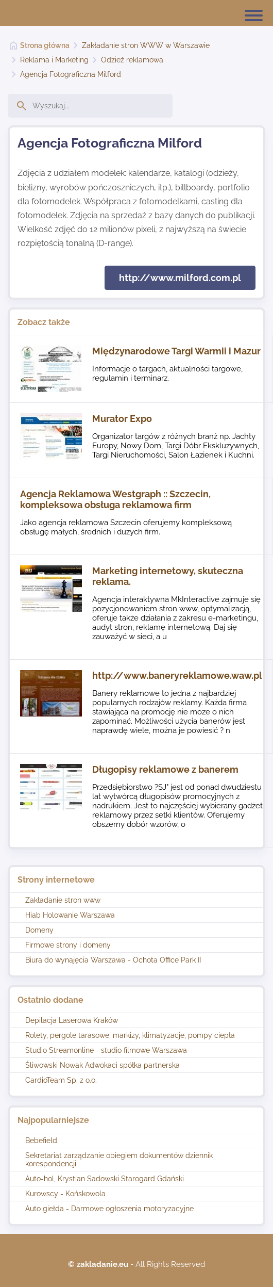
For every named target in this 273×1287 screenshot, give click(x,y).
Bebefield (41, 1140)
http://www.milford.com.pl (180, 277)
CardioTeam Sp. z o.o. (61, 1080)
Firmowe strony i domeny (68, 945)
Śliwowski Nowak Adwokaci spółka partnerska (102, 1065)
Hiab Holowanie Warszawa (70, 915)
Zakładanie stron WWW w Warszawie (146, 45)
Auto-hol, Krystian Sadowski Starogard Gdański (104, 1179)
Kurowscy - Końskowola (65, 1194)
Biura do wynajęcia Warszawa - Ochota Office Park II (113, 960)
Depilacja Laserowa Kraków (71, 1020)
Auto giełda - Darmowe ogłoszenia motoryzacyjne (109, 1208)
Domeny (39, 930)
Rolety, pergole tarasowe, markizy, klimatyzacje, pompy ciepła (130, 1035)
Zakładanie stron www (62, 900)
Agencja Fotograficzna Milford (70, 74)
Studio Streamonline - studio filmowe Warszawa (106, 1050)
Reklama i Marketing (54, 60)
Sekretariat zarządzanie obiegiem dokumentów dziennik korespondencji (119, 1159)
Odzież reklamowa (132, 60)
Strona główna (45, 45)
